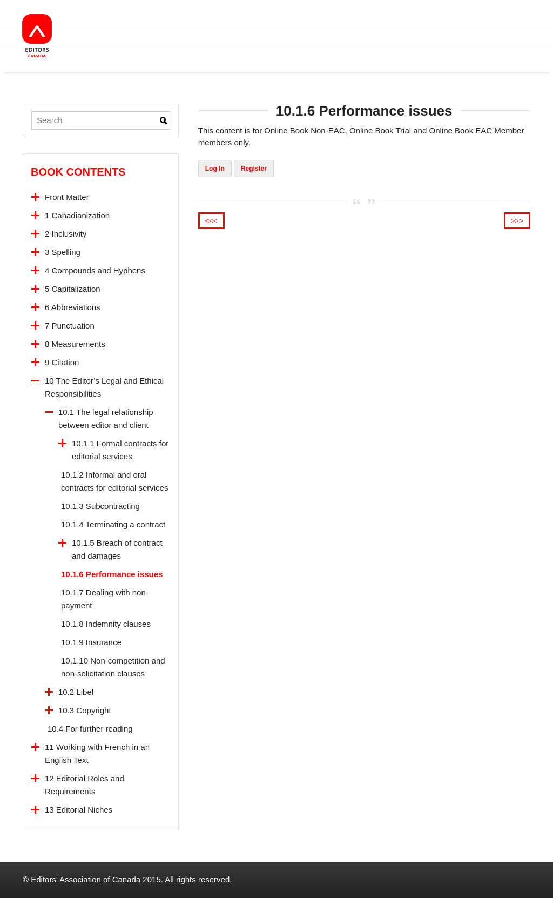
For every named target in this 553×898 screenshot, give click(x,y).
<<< (211, 221)
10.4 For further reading (90, 728)
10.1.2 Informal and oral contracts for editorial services (114, 481)
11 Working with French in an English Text (97, 753)
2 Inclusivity (66, 233)
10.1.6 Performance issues (112, 574)
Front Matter (67, 197)
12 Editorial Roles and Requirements (84, 785)
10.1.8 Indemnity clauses (106, 623)
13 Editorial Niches (78, 809)
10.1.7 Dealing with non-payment (105, 599)
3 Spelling (62, 252)
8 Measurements (75, 344)
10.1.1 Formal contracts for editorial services (120, 450)
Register (254, 168)
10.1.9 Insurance (91, 642)
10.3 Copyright (84, 710)
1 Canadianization (77, 215)
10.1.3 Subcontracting (100, 506)
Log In (215, 168)
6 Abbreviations (72, 307)
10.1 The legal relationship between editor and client (105, 418)
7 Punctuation (70, 325)
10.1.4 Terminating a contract (113, 524)
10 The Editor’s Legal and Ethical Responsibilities (104, 387)
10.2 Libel (75, 691)
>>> (517, 221)
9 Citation (62, 362)
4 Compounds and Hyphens (95, 270)
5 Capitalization (72, 288)
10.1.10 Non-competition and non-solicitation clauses (113, 667)
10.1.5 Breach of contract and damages (117, 549)
